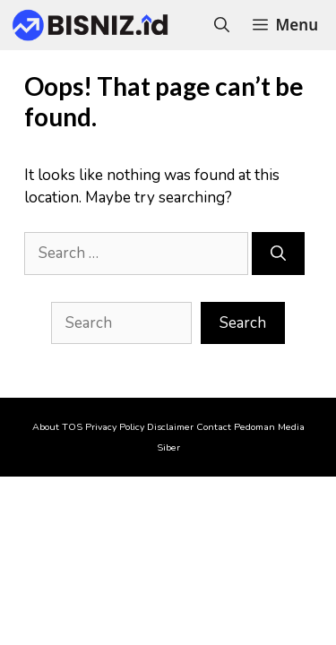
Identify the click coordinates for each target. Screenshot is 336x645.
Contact (213, 427)
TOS (72, 427)
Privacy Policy (114, 427)
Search (243, 323)
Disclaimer (170, 427)
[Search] (278, 253)
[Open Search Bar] (221, 25)
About (45, 427)
